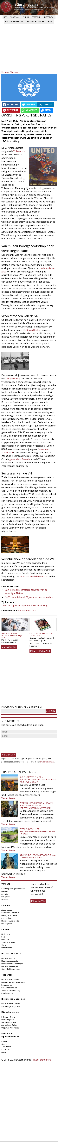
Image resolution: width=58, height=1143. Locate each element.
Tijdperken (48, 17)
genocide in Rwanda (19, 459)
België (4, 937)
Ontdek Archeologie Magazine (40, 634)
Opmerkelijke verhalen (11, 969)
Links (3, 1052)
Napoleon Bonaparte (10, 921)
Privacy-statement (41, 1059)
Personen (36, 17)
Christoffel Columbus (10, 912)
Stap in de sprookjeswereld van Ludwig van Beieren (38, 856)
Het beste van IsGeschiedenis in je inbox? (11, 635)
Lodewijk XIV (6, 923)
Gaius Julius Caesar (9, 915)
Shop (49, 21)
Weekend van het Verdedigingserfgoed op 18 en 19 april (37, 831)
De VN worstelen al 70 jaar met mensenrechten (29, 597)
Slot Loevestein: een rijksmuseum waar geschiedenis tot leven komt (38, 779)
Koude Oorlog (7, 993)
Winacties (5, 899)
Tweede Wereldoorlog (10, 990)
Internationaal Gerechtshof (34, 576)
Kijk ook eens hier (10, 1012)
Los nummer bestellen (10, 1003)
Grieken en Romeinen (10, 979)
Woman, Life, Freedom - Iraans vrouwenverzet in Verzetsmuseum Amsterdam (37, 805)
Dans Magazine (7, 1019)
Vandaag (14, 17)
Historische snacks (35, 21)
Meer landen (6, 947)
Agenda (4, 894)
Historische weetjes (9, 966)
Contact (4, 1041)
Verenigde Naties (27, 610)
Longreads (5, 896)
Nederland (5, 934)
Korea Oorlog (33, 330)
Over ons (5, 1044)
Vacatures (5, 1049)
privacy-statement (47, 762)
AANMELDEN (9, 647)
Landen (25, 17)
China (3, 945)
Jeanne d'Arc (6, 918)
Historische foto (8, 958)
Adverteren (6, 1046)
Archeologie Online (9, 1025)
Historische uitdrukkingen (12, 963)
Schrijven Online (8, 1017)
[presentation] (22, 743)
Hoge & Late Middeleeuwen (13, 982)
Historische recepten (10, 961)
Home (5, 17)
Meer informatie (40, 650)
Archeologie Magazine (10, 1006)
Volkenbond (19, 151)
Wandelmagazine (8, 1022)
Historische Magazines (13, 999)
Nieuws (14, 72)
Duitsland (5, 939)
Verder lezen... (8, 798)
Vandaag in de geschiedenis (13, 888)
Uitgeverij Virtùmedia (10, 1028)
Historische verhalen (14, 21)
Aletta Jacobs (6, 910)
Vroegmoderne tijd (9, 987)
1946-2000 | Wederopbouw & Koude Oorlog (24, 605)
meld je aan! (38, 900)
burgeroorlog (13, 378)
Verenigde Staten (8, 942)
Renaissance (6, 985)
